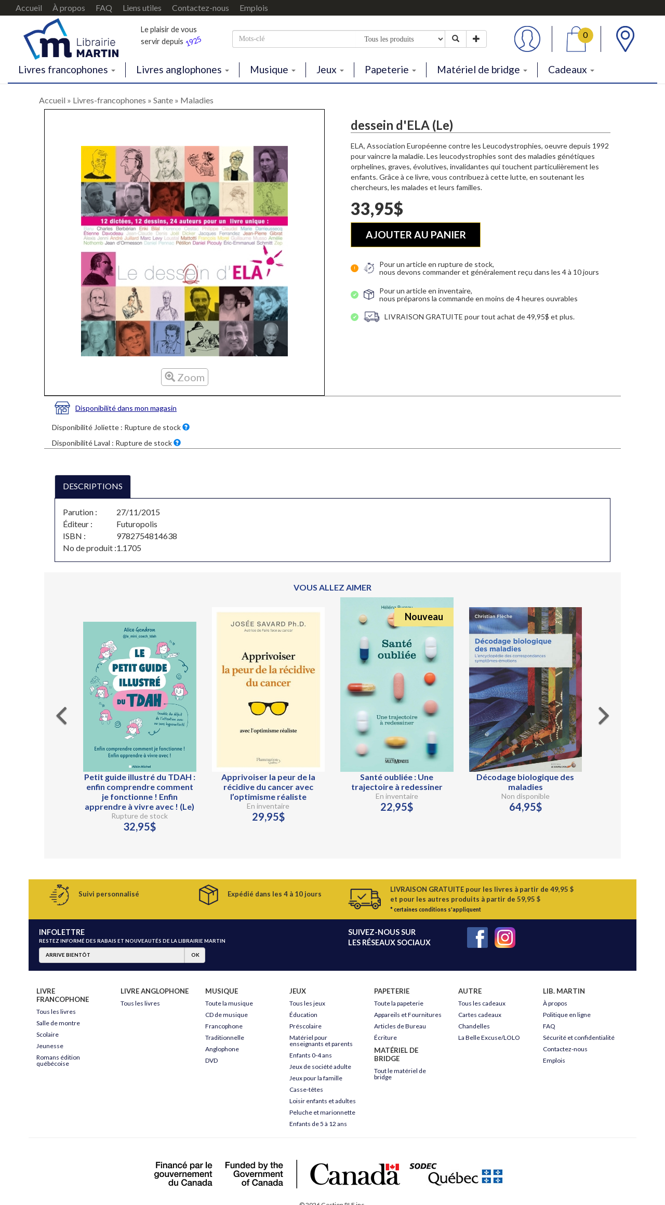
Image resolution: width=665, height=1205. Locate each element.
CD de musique (226, 1015)
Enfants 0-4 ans (310, 1055)
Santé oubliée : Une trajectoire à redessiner (397, 782)
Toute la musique (229, 1003)
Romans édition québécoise (58, 1060)
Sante (163, 100)
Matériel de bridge (482, 69)
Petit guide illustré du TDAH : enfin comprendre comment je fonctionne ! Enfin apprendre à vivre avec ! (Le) (139, 791)
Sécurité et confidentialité (579, 1037)
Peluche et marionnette (322, 1112)
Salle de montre (58, 1023)
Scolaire (47, 1034)
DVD (211, 1060)
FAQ (104, 7)
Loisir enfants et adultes (322, 1101)
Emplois (254, 7)
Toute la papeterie (398, 1003)
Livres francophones (66, 69)
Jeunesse (49, 1046)
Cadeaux (571, 69)
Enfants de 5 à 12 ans (318, 1124)
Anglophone (222, 1049)
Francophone (224, 1026)
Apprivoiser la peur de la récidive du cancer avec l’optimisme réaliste (268, 786)
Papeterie (390, 69)
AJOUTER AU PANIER (416, 234)
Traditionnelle (224, 1037)
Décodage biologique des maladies (525, 782)
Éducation (303, 1015)
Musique (273, 69)
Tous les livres (56, 1011)
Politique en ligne (567, 1015)
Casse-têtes (306, 1089)
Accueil (29, 7)
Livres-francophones (109, 100)
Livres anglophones (182, 69)
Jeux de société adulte (320, 1066)
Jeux (330, 69)
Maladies (197, 100)
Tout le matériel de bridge (400, 1074)
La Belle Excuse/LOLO (489, 1037)
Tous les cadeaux (482, 1003)
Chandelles (474, 1026)
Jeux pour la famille (315, 1078)
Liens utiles (142, 7)
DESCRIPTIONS (93, 486)
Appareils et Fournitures (408, 1015)
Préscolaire (305, 1026)
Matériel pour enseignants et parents (321, 1041)
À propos (68, 7)
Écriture (385, 1037)
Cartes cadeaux (479, 1015)
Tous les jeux (307, 1003)
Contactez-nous (200, 7)
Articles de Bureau (400, 1026)
